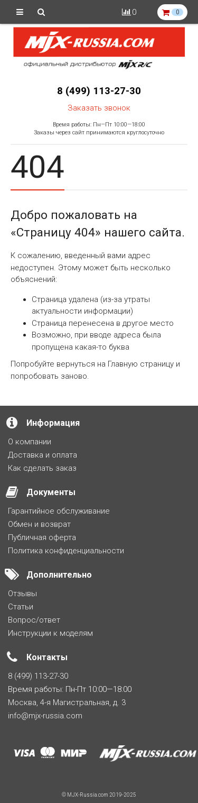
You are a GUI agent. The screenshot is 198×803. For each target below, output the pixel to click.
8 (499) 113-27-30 (99, 91)
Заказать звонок (99, 108)
